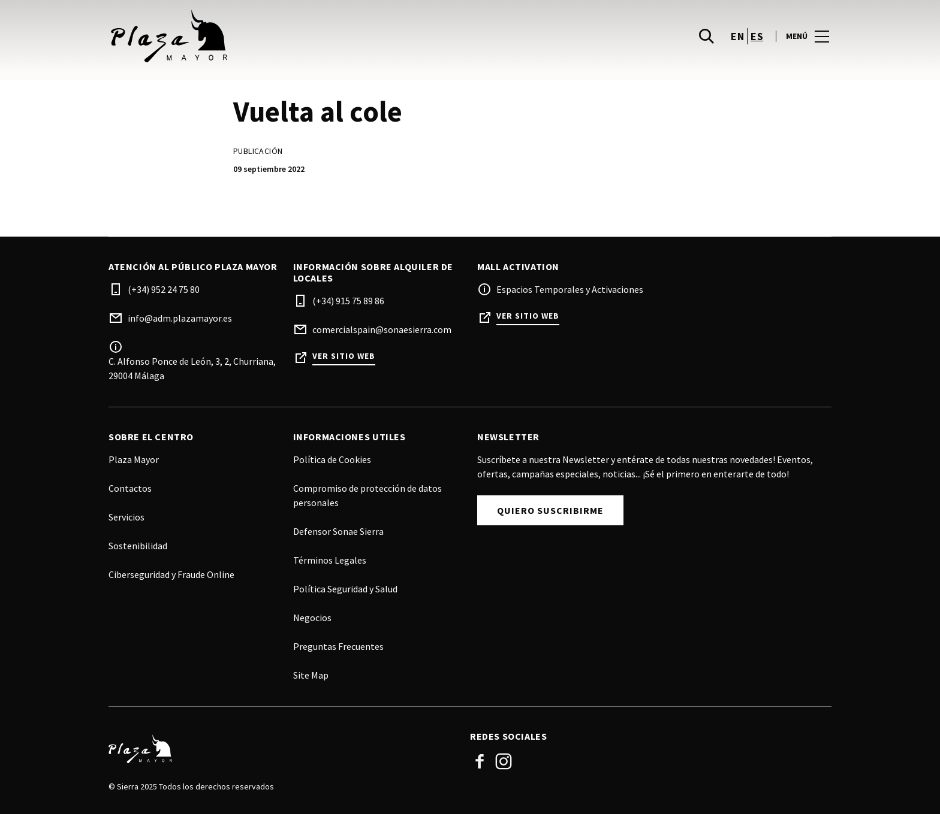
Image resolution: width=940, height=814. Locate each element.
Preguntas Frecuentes (338, 646)
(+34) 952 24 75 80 (164, 289)
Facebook (479, 761)
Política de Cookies (332, 459)
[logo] (290, 36)
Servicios (126, 517)
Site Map (311, 675)
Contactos (130, 488)
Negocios (312, 618)
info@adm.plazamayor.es (180, 318)
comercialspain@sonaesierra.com (381, 329)
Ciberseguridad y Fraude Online (171, 574)
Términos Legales (329, 560)
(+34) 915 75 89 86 (348, 301)
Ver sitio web (343, 356)
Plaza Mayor (134, 459)
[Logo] (282, 748)
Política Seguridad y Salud (345, 589)
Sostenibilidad (138, 546)
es (757, 36)
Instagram (503, 761)
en (737, 36)
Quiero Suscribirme (550, 510)
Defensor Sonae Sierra (338, 531)
